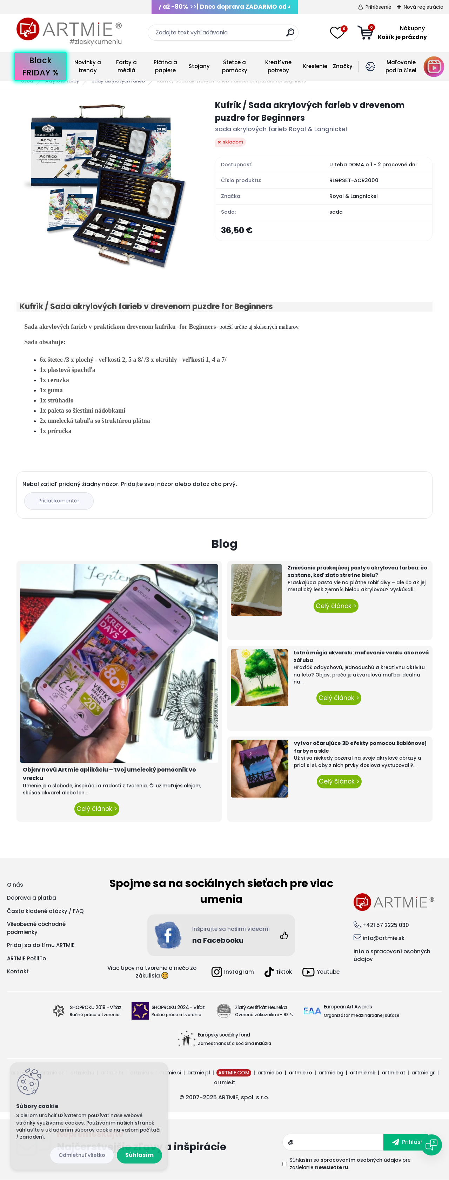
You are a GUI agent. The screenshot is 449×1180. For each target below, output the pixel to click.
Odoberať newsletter (169, 1142)
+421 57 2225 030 (385, 925)
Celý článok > (96, 809)
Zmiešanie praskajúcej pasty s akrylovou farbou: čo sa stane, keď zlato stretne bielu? (357, 571)
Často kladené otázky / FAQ (45, 911)
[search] (290, 35)
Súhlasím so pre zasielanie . (350, 1163)
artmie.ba (269, 1072)
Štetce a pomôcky (234, 66)
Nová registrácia (423, 7)
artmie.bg (331, 1072)
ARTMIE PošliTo (26, 958)
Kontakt (18, 971)
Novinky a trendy (87, 66)
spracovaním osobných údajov (361, 1160)
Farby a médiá (126, 66)
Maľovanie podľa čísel (401, 66)
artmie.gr (423, 1072)
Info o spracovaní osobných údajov (392, 955)
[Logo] (69, 31)
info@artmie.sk (383, 938)
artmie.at (393, 1072)
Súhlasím (139, 1155)
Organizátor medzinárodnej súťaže (362, 1015)
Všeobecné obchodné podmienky (36, 928)
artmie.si (170, 1072)
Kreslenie (315, 66)
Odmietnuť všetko (82, 1155)
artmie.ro (300, 1072)
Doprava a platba (31, 897)
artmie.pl (198, 1072)
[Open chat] (431, 1144)
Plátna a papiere (165, 66)
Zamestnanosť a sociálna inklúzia (234, 1043)
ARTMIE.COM (233, 1072)
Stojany (199, 66)
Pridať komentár (59, 500)
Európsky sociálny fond (224, 1034)
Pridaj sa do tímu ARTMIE (41, 945)
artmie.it (224, 1082)
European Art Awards (348, 1006)
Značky (343, 66)
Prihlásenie (378, 7)
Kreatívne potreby (278, 66)
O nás (15, 884)
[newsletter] (408, 1142)
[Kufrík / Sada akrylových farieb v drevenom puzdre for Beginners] (104, 187)
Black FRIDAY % (40, 66)
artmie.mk (362, 1072)
